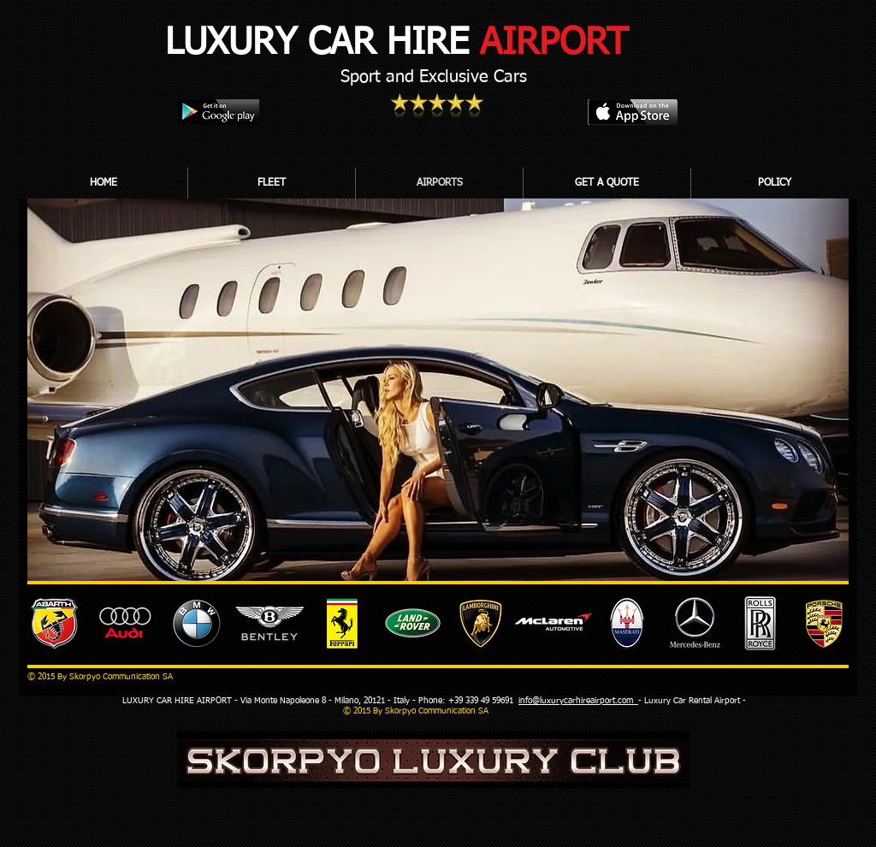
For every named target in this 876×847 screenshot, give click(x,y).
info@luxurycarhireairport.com (578, 700)
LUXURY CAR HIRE (396, 43)
